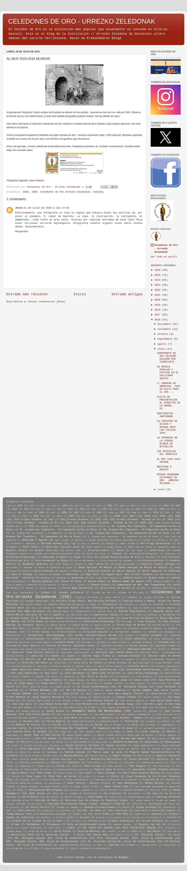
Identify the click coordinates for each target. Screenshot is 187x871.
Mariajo (68, 738)
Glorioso (11, 663)
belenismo (78, 578)
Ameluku (110, 543)
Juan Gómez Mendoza (104, 714)
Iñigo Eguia (26, 683)
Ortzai (61, 766)
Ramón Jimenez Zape (116, 786)
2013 (83, 516)
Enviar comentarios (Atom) (47, 301)
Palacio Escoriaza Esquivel (72, 769)
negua (81, 759)
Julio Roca (70, 718)
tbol (8, 811)
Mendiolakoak (173, 742)
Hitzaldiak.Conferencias (100, 669)
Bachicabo (11, 567)
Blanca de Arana (71, 581)
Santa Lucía (115, 797)
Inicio (79, 294)
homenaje (176, 670)
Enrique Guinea (161, 625)
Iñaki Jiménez (98, 680)
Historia (70, 669)
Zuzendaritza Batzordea (93, 848)
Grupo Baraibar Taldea (168, 663)
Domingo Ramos (61, 611)
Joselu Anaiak (55, 711)
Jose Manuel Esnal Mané (53, 704)
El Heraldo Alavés (17, 618)
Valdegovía (53, 824)
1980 (24, 516)
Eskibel (98, 192)
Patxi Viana (44, 773)
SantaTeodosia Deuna (140, 797)
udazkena (156, 814)
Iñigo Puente (49, 683)
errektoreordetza (66, 632)
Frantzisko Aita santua (19, 649)
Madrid (171, 731)
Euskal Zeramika (151, 635)
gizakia (130, 659)
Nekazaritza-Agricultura (106, 759)
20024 (59, 516)
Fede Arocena (119, 642)
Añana (120, 550)
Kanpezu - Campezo (131, 718)
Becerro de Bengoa (49, 574)
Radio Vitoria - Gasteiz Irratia (89, 783)
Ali (83, 543)
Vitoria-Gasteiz (89, 831)
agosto (162, 344)
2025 (158, 275)
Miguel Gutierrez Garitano (82, 745)
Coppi (93, 604)
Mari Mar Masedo (46, 738)
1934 (138, 509)
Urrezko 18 (18, 821)
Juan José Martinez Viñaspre (22, 718)
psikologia (55, 783)
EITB (139, 615)
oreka (172, 763)
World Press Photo (22, 835)
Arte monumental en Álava (52, 560)
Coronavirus (110, 604)
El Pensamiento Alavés (50, 618)
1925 (59, 509)
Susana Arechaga (146, 807)
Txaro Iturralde (117, 810)
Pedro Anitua (65, 773)
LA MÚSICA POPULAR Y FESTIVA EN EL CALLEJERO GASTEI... (168, 372)
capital (29, 588)
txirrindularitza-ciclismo (49, 814)
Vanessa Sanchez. (122, 824)
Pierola (15, 776)
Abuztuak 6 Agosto (34, 540)
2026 (158, 270)
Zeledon (131, 845)
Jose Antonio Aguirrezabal (36, 701)
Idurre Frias (173, 673)
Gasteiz (176, 649)
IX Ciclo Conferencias (93, 686)
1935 (150, 509)
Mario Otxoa (158, 739)
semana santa (143, 800)
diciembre (164, 324)
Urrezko (84, 817)
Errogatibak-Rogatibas (96, 632)
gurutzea (42, 666)
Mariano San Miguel (133, 738)
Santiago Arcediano (169, 797)
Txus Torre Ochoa (98, 814)
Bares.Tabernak (44, 571)
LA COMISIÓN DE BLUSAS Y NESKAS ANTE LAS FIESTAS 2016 (167, 427)
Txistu (77, 814)
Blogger (124, 857)
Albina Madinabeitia (125, 540)
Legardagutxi (168, 725)
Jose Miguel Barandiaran (115, 707)
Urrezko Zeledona (152, 821)
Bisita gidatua (42, 581)
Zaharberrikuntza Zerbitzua (74, 845)
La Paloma (96, 725)
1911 (143, 506)
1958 (64, 512)
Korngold (150, 721)
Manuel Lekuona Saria (109, 735)
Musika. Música (98, 756)
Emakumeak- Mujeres (33, 625)
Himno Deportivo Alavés (26, 669)
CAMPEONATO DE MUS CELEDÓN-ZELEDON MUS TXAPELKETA (167, 357)
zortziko (33, 848)
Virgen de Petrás (37, 831)
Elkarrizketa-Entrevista (63, 621)
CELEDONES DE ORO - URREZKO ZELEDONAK (81, 21)
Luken (129, 731)
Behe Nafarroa (168, 574)
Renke (20, 790)
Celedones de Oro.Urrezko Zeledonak (65, 192)
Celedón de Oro (101, 593)
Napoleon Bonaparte (169, 755)
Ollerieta (129, 763)
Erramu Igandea (41, 632)
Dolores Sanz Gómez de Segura (25, 611)
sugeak (74, 807)
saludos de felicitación (83, 793)
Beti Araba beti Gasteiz (104, 578)
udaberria (140, 814)
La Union (132, 725)
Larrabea (150, 725)
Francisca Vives (165, 645)
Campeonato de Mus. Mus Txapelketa (141, 584)
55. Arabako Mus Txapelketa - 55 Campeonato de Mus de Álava (58, 529)
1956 (41, 512)
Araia (102, 554)
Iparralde (92, 683)
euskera (113, 639)
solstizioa (155, 804)
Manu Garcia (52, 735)
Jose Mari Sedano (21, 707)
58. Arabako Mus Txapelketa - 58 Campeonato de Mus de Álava (129, 533)
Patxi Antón (20, 773)
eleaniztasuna (106, 618)
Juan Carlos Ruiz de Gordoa (72, 714)
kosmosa (165, 721)
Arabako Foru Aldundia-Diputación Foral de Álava (63, 554)
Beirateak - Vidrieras (20, 578)
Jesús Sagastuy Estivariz (48, 697)
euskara (56, 639)
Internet (32, 680)
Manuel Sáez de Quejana (140, 735)
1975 (167, 513)
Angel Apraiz (115, 547)
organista (25, 766)
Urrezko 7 (58, 821)
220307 (57, 526)
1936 (161, 509)
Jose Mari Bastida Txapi (117, 704)
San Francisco (112, 793)
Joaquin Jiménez (126, 697)
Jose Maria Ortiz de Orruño (79, 707)
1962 (76, 512)
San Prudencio (30, 797)
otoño (75, 766)
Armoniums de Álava (54, 557)
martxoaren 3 (82, 742)
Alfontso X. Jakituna (23, 543)
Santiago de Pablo (46, 800)
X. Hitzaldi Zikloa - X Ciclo (63, 834)
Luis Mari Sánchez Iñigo (87, 732)
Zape (99, 845)
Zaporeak (114, 845)
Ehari (128, 615)
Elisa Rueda (35, 621)
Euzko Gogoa (42, 642)
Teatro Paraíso (26, 810)
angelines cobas (167, 547)
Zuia (72, 848)
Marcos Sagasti (167, 735)
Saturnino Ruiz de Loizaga (82, 800)
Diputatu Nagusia (165, 608)
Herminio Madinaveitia (168, 666)
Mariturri (27, 742)
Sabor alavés (37, 793)
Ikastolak (69, 677)
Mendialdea (151, 742)
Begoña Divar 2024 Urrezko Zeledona (130, 574)
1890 (121, 506)
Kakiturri (107, 718)
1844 (76, 506)
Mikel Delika (57, 748)
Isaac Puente (159, 683)
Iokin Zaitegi (72, 683)
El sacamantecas (80, 618)
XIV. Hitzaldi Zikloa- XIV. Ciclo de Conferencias (42, 841)
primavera (131, 780)
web (123, 831)
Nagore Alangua (122, 755)
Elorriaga (126, 621)
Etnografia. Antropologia (46, 635)
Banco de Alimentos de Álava (55, 567)
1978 (178, 513)
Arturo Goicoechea (84, 561)
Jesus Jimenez (93, 694)
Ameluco (96, 543)
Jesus (19, 208)
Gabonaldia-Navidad (139, 649)
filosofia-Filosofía (112, 646)
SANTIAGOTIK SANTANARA (165, 415)
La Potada (115, 725)
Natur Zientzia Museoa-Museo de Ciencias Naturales (42, 759)
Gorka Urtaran (117, 663)
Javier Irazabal (171, 690)
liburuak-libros (16, 728)
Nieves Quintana (139, 759)
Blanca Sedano (96, 581)
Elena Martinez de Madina (137, 618)
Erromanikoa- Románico (128, 632)
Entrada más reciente (27, 294)
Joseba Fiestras (31, 711)
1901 (132, 506)
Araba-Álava (157, 550)
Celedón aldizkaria (71, 592)
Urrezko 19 (39, 821)
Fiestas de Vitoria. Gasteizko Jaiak (70, 645)
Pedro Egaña (84, 773)
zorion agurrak (14, 848)
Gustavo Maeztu (61, 666)
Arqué (77, 557)
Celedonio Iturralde (86, 597)
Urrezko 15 (155, 817)
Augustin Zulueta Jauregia (158, 564)
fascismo (86, 642)
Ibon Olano (51, 673)
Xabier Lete (122, 835)
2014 (94, 516)
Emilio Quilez (80, 625)
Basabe (63, 571)
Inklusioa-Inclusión (169, 677)
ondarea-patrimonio (152, 763)
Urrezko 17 (174, 817)
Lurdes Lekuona (149, 731)
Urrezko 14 (138, 817)
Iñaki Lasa (141, 680)
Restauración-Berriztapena (45, 790)
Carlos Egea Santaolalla (77, 588)
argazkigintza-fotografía (143, 554)
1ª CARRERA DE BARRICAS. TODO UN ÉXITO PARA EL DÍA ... (168, 388)
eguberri (59, 615)
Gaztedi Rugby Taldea (96, 656)
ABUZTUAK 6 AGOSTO (164, 468)
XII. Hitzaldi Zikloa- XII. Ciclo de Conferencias (50, 838)
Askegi (78, 564)
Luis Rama (113, 732)
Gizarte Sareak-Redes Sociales (158, 659)
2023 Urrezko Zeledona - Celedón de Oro (32, 523)
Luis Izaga (60, 732)
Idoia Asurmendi (75, 673)
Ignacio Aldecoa (21, 677)
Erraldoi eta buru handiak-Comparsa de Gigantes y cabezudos (68, 628)
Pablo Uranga (92, 766)
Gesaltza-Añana (72, 659)
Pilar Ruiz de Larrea (62, 776)
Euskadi (129, 635)
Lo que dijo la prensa (152, 728)
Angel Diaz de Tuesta (140, 547)
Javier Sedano (21, 693)
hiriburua (53, 670)
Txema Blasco (15, 814)
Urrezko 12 (102, 817)
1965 (34, 192)
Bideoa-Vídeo (157, 578)
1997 (48, 516)
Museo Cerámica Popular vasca (41, 756)
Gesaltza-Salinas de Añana (104, 659)
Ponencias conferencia (107, 780)
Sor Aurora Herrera (38, 807)
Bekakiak (45, 578)
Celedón (45, 592)
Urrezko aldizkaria (120, 821)
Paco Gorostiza (161, 766)
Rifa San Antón (158, 790)
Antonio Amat (73, 550)
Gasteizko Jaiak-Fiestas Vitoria (33, 652)
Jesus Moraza (159, 693)
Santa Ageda (95, 797)
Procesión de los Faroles (159, 779)
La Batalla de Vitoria (25, 725)
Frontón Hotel (46, 649)
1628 (32, 506)
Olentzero (74, 762)
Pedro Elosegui (106, 773)
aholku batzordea (98, 540)
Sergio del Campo (166, 800)
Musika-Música (73, 755)
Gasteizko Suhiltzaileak (75, 652)
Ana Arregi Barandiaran (155, 543)
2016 (158, 319)
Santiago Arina (20, 800)
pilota (87, 776)
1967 (122, 512)
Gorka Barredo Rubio (34, 663)
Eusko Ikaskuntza (136, 639)
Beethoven (72, 574)
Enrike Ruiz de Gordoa (131, 625)
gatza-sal (37, 656)
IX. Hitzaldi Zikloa (132, 686)
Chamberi (132, 597)
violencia (170, 828)
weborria (136, 831)
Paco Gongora (137, 766)
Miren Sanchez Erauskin (90, 749)
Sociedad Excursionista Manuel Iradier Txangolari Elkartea (86, 804)
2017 (158, 314)
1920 (26, 509)
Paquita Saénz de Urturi (109, 769)
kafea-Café (89, 718)
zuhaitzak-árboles (54, 848)
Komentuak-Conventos (83, 721)
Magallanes (12, 735)
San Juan (152, 793)
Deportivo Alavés (67, 608)
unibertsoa (27, 817)
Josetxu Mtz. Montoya (145, 711)
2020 (158, 300)
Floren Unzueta (138, 645)
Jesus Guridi (70, 693)
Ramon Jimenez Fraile (56, 787)
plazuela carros (29, 780)
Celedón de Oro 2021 (131, 593)
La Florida (54, 725)
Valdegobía (33, 824)
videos (71, 828)
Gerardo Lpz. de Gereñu (41, 659)
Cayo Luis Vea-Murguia (19, 593)
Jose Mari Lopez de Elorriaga (162, 704)
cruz (34, 608)
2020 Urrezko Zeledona (28, 519)
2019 (158, 305)
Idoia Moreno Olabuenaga (142, 673)
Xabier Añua (101, 835)
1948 (30, 513)
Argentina (170, 554)
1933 (127, 509)
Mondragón (52, 752)
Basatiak (77, 571)
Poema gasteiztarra (77, 780)
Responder (22, 231)
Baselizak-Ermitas (99, 571)
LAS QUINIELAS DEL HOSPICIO (167, 453)
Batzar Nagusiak (152, 571)
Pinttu (115, 776)
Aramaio (117, 553)
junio (161, 489)
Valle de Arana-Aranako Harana (86, 824)
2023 (158, 285)
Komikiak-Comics (110, 721)
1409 (8, 506)
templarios (48, 811)
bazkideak (175, 571)
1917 (178, 505)
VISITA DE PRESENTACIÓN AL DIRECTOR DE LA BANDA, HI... (168, 403)
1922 (38, 509)
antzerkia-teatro (98, 550)
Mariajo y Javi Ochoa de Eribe (97, 739)
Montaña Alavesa (75, 752)
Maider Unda (31, 735)
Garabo (161, 649)
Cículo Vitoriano (154, 597)
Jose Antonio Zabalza (100, 700)
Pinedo (100, 776)
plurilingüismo (52, 780)
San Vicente (52, 797)
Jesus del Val (48, 694)
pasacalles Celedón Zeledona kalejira (157, 769)
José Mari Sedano (47, 707)
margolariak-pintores (18, 739)
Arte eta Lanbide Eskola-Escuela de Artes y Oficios (121, 557)
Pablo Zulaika (115, 766)
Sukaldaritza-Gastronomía (100, 807)
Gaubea (55, 656)
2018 (158, 310)
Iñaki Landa (119, 680)
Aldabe (146, 540)
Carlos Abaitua (48, 588)
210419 (44, 526)
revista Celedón (108, 790)
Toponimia (65, 811)
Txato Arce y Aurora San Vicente (154, 810)
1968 (133, 513)
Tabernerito (169, 807)
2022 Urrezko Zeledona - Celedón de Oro (135, 519)
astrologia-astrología (122, 564)
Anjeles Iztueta (16, 550)
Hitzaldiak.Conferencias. (144, 669)
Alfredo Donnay (51, 543)
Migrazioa (54, 745)
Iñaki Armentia (53, 680)
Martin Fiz (62, 742)
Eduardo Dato (104, 611)
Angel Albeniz (94, 547)
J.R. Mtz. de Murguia (73, 690)
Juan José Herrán (166, 714)
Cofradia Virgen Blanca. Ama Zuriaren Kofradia (86, 601)
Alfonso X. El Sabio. (168, 540)
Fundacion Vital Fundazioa (75, 649)
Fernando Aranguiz (142, 642)
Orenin (9, 766)
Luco (173, 728)
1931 (104, 509)
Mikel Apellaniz (30, 749)
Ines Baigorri (122, 677)
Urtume (15, 824)
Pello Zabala (173, 773)
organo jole (43, 766)
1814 (65, 505)
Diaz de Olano (141, 608)
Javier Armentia (115, 690)
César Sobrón (112, 597)
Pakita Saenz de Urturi (37, 769)
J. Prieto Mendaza (37, 690)
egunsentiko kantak (106, 615)
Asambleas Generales (35, 564)
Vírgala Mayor (14, 831)
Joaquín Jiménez (152, 697)
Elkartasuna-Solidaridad (99, 621)
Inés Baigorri (144, 677)
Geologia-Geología (129, 656)
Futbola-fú (115, 649)
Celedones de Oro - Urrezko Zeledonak (166, 248)
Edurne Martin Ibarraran (21, 615)
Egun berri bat (79, 615)
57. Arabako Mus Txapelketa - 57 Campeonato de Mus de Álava (47, 533)
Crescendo (158, 604)
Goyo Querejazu (141, 663)
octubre (163, 334)
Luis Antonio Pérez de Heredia (26, 731)
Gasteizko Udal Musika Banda (114, 652)
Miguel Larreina (116, 745)
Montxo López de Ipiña (107, 752)
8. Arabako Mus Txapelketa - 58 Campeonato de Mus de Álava (123, 537)
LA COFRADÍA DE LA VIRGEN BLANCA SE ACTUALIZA (167, 442)
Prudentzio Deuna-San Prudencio (24, 783)
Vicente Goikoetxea (31, 828)
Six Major (37, 804)
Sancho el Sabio (73, 797)
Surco (126, 807)
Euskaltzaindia (35, 639)
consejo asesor (33, 604)
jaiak (96, 690)
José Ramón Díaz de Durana (151, 707)
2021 (158, 295)
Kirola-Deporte (56, 721)
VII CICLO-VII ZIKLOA (97, 827)
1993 (35, 516)
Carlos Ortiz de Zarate (115, 588)
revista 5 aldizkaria (81, 790)
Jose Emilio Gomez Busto (165, 700)
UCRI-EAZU (122, 814)
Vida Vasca (54, 828)
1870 (98, 506)
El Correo (169, 615)
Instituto (16, 680)
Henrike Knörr (84, 666)
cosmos (143, 604)
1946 (19, 513)
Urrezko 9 (94, 821)
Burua (65, 585)
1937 (173, 509)
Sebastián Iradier (117, 800)
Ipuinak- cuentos (113, 683)
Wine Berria (174, 831)
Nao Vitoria (144, 756)
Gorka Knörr (60, 663)
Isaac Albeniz (137, 683)
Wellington (154, 831)
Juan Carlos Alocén (38, 714)
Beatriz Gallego (22, 574)
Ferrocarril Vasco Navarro (23, 645)
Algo (73, 543)
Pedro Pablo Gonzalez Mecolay (141, 773)
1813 (53, 506)
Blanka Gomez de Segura (128, 581)
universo (45, 817)
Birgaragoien (19, 581)
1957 (53, 513)
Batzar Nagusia (126, 571)
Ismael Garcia (63, 687)
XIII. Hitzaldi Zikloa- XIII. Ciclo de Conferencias (135, 838)
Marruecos (45, 742)
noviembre (164, 329)
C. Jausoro (80, 585)
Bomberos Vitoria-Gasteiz (42, 585)
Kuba (178, 721)
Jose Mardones (84, 704)
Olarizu (55, 762)
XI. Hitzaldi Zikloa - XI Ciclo (158, 834)
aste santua (95, 564)
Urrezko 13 (120, 817)
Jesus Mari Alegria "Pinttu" (125, 693)
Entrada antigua (127, 294)
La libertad (75, 725)
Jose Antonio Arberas (69, 701)
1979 (13, 516)
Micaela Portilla (33, 745)
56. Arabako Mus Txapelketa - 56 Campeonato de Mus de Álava (142, 529)
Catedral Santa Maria (164, 588)
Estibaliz (169, 632)
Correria (128, 604)
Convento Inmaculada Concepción (66, 604)
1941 (8, 513)
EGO (45, 615)
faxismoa (101, 642)
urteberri (175, 821)
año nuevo (137, 550)
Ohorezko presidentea (32, 763)
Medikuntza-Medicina (125, 742)
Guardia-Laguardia (21, 666)
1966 (111, 513)
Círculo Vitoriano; (37, 601)
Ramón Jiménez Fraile (86, 787)
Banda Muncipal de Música (95, 567)
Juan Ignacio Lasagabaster (136, 714)
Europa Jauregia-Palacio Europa (96, 635)
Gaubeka (71, 656)
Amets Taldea (127, 543)
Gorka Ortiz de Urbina (88, 663)
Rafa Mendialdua (127, 783)
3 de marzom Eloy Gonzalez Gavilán (86, 526)
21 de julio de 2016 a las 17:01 (46, 208)
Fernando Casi (166, 642)
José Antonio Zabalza (132, 701)
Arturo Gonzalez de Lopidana (116, 561)
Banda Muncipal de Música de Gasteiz (143, 567)
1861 (87, 506)
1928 (82, 509)
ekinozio (152, 615)
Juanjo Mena (51, 718)
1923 (48, 509)
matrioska (101, 742)
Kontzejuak (131, 721)
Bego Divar (92, 574)
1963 (88, 513)
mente (15, 745)
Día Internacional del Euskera (106, 608)
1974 (155, 512)
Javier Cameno (142, 690)
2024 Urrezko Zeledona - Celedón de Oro (107, 523)
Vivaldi (111, 831)
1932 (116, 509)
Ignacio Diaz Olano (47, 677)
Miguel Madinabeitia (144, 745)
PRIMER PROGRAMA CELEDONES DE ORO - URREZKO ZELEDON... (168, 479)
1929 (94, 509)
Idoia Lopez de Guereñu (106, 673)
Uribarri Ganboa (65, 817)
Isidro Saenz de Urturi (35, 687)
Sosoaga (60, 807)
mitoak (36, 752)
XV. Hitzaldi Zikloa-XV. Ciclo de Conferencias (121, 841)
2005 (71, 516)
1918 (14, 509)
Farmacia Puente (65, 642)
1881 (110, 505)
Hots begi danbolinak (24, 673)
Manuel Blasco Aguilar (79, 735)
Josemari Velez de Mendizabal (96, 711)
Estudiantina (13, 635)
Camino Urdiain (101, 585)
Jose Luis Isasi (22, 704)
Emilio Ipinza (58, 625)
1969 (144, 513)
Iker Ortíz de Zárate (94, 676)
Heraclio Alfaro (139, 666)
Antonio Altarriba (46, 550)
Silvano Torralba (15, 804)
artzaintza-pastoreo (150, 560)
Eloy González (147, 621)
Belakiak (61, 578)
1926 (70, 509)
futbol (99, 649)
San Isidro (134, 793)
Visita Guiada (62, 831)
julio (161, 349)
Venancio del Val (149, 824)
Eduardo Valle (163, 611)
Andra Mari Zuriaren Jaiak (62, 547)
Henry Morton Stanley (110, 666)
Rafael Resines (154, 783)
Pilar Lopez (33, 776)
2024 (158, 280)
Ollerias (112, 763)
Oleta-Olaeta (94, 763)
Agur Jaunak (61, 540)
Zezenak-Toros (149, 845)
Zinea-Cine (170, 845)
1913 (154, 506)
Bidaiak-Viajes (133, 578)
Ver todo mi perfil (164, 256)
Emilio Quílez (102, 625)
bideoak (176, 578)
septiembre (165, 339)
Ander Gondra (31, 547)
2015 (105, 516)
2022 (158, 290)
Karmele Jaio (31, 721)
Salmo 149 (57, 793)
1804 (42, 506)
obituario (163, 759)
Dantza (46, 608)
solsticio (137, 804)
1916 (26, 192)
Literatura (39, 728)
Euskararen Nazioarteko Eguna (85, 639)
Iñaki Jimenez (77, 680)
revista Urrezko (133, 790)
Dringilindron (83, 611)
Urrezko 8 (77, 821)
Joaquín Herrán (101, 697)
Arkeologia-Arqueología (20, 557)
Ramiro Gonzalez (29, 787)
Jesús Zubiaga (79, 697)
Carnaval (141, 588)
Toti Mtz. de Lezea (89, 810)
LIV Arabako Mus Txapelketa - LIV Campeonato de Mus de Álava (93, 728)
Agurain (79, 540)
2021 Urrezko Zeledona (74, 519)
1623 (20, 505)
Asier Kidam (62, 564)
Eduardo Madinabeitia (132, 611)
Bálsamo (28, 567)
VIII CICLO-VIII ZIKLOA (138, 827)
